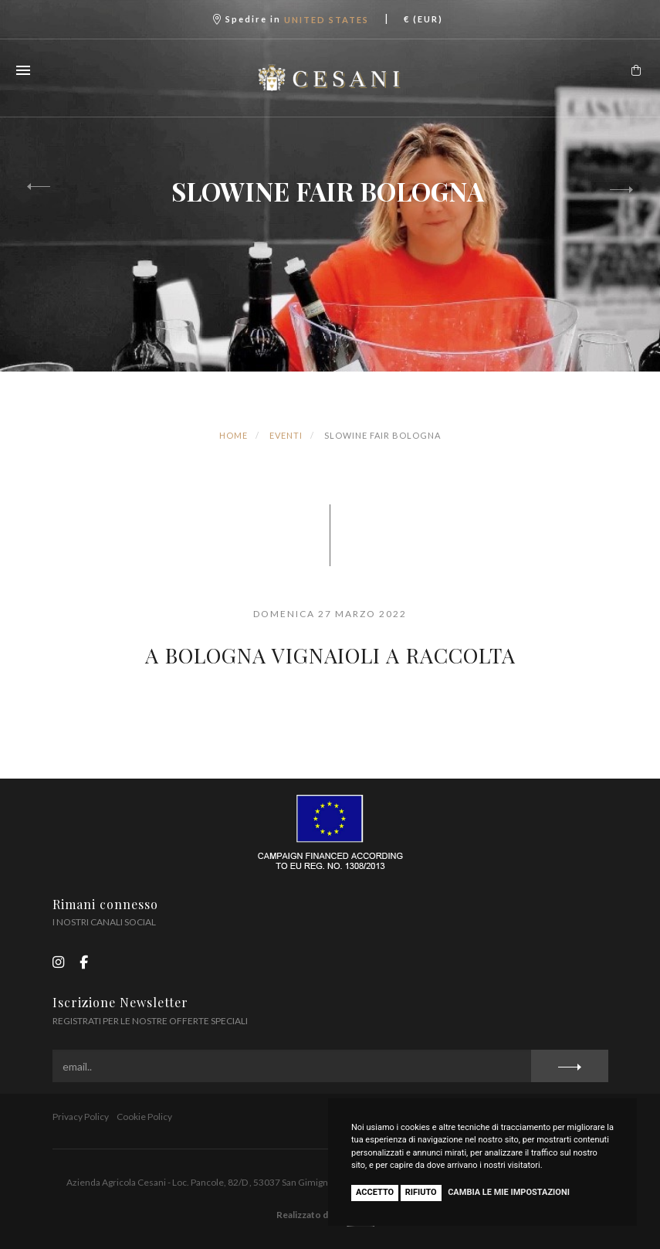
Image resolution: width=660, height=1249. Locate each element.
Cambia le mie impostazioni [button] (509, 1192)
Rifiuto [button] (421, 1192)
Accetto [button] (375, 1192)
